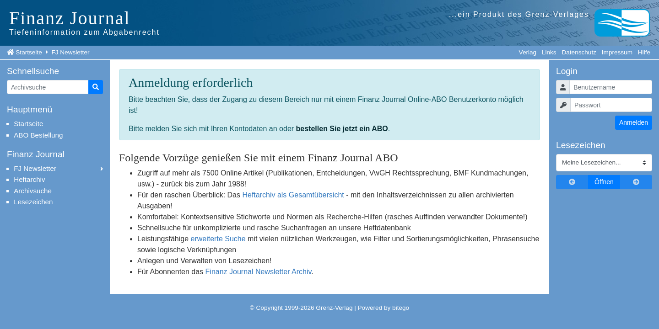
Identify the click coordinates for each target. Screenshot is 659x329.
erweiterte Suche (218, 239)
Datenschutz (579, 52)
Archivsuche (33, 191)
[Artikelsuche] (48, 87)
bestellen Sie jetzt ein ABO (342, 129)
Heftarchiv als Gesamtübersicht (293, 195)
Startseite (29, 52)
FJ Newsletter (70, 52)
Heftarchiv (29, 179)
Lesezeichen (33, 202)
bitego (400, 307)
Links (549, 52)
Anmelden (633, 122)
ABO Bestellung (38, 135)
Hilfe (644, 52)
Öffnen (604, 182)
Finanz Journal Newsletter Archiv (258, 272)
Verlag (528, 52)
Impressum (617, 52)
